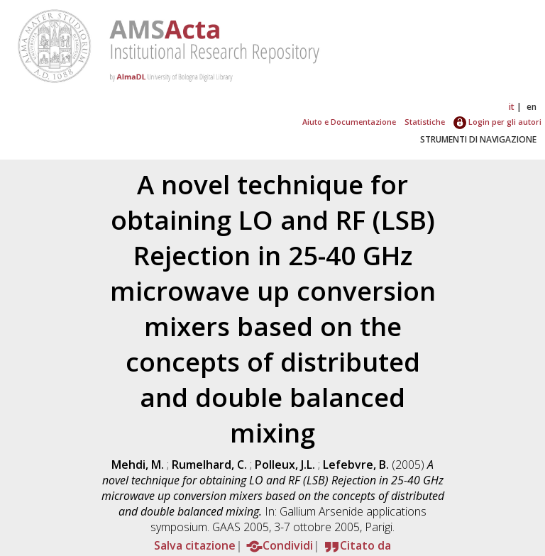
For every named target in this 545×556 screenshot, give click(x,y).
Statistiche (424, 121)
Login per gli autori (497, 121)
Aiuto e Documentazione (349, 121)
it (511, 107)
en (531, 107)
